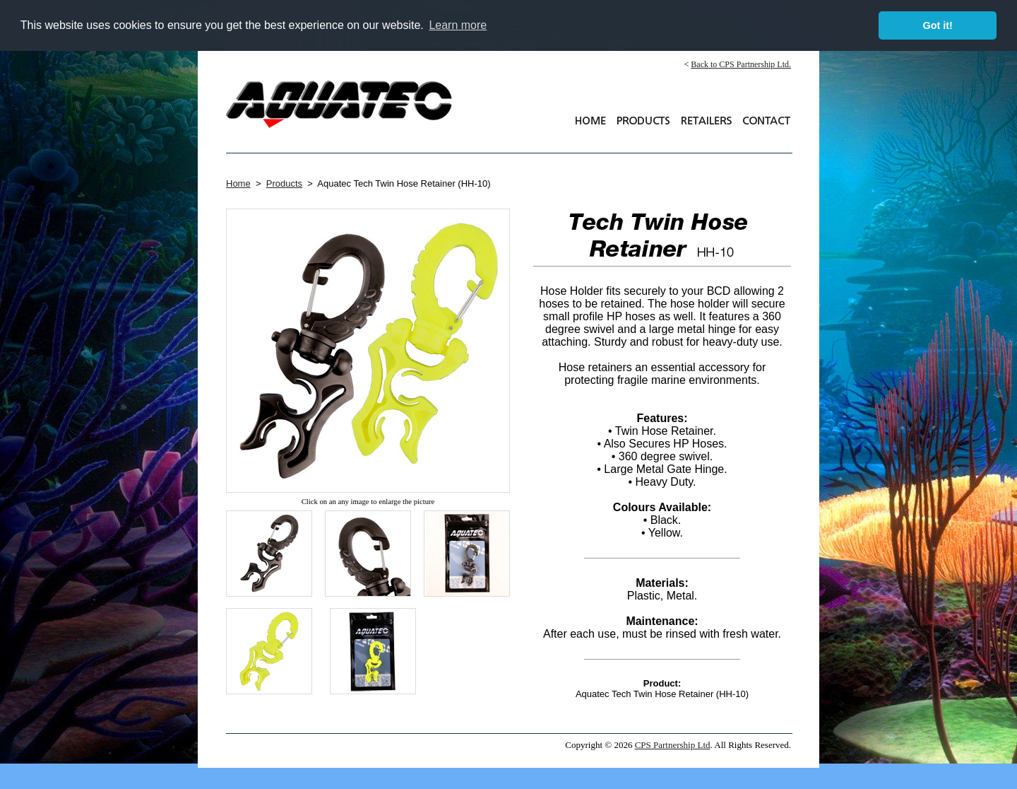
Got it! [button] (938, 25)
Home (238, 183)
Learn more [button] (458, 25)
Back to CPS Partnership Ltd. (741, 64)
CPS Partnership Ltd (672, 745)
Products (284, 183)
